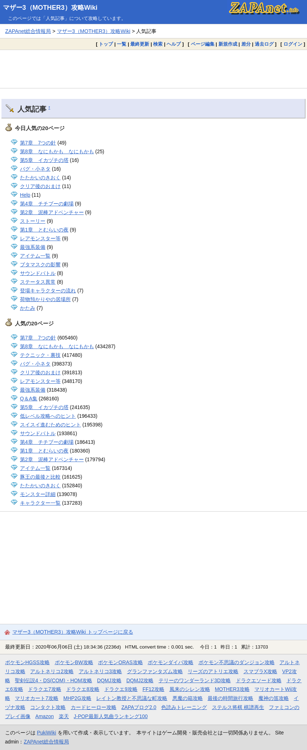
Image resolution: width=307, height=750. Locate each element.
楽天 (64, 716)
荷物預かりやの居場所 (45, 299)
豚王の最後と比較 (40, 477)
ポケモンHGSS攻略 (27, 662)
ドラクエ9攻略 (121, 689)
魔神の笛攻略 (273, 698)
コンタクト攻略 (48, 707)
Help (25, 195)
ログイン (292, 44)
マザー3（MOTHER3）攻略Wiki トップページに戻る (72, 632)
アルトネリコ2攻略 (52, 671)
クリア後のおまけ (40, 186)
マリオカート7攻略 (36, 698)
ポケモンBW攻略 (74, 662)
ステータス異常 (38, 282)
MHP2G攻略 (77, 698)
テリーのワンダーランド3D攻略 (195, 680)
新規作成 (227, 44)
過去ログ (264, 44)
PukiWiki (46, 733)
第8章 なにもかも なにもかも (57, 151)
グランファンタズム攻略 (155, 671)
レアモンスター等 (40, 238)
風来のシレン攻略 (189, 689)
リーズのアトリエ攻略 (213, 671)
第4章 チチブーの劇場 (47, 204)
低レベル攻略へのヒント (48, 416)
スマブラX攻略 (260, 671)
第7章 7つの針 (38, 143)
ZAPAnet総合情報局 (28, 31)
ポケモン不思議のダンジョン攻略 (236, 662)
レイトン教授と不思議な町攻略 (131, 698)
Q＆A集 (28, 398)
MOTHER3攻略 (232, 689)
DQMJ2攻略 (140, 680)
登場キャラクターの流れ (48, 290)
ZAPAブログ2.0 (138, 707)
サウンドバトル (38, 273)
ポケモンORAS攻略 (120, 662)
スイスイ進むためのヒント (50, 425)
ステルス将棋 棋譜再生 (238, 707)
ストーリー (32, 221)
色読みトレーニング (184, 707)
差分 (246, 44)
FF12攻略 (153, 689)
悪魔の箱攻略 (187, 698)
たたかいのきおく (40, 177)
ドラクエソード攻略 (259, 680)
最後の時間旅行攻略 (230, 698)
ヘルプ (174, 44)
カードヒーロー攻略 (93, 707)
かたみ (27, 308)
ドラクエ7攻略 (44, 689)
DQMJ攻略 (109, 680)
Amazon (44, 716)
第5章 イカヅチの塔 (44, 160)
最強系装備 (32, 247)
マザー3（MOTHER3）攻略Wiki (50, 7)
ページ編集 (202, 44)
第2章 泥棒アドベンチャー (52, 212)
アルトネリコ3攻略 (100, 671)
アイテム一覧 (35, 256)
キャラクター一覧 (40, 503)
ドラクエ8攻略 (82, 689)
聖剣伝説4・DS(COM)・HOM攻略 (53, 680)
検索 (158, 44)
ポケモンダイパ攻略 (170, 662)
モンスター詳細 (38, 494)
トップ (106, 44)
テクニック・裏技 (40, 355)
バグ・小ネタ (35, 169)
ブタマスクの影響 (40, 264)
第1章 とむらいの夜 (44, 230)
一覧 (121, 44)
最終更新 (139, 44)
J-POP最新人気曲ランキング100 (111, 716)
